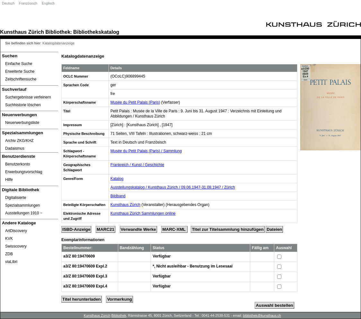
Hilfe (9, 179)
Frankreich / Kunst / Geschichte (137, 165)
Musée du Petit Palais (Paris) (135, 102)
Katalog (117, 178)
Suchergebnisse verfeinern (28, 97)
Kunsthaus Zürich (22, 32)
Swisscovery (16, 246)
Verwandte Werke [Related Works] (138, 229)
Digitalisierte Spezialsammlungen (22, 201)
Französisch (28, 3)
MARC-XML (174, 229)
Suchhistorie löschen (23, 105)
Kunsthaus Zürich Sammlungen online (143, 213)
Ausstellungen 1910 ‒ (23, 213)
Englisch (48, 3)
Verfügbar (162, 256)
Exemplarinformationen (82, 240)
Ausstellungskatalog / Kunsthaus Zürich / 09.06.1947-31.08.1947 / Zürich (172, 187)
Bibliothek (57, 32)
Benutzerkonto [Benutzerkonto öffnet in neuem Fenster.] (17, 164)
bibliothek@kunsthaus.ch (262, 315)
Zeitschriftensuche (20, 79)
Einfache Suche (18, 63)
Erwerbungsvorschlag (23, 172)
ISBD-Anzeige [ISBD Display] (76, 229)
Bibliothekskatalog (96, 32)
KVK (9, 238)
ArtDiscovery (16, 231)
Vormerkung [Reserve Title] (119, 299)
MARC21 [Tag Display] (105, 229)
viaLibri (11, 261)
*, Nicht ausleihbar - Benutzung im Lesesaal (193, 266)
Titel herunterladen (81, 299)
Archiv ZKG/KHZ (19, 140)
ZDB (9, 254)
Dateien (274, 229)
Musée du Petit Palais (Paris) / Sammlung (146, 151)
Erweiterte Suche (19, 71)
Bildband (118, 196)
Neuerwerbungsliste (22, 122)
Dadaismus (14, 148)
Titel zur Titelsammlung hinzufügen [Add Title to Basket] (227, 229)
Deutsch (8, 3)
